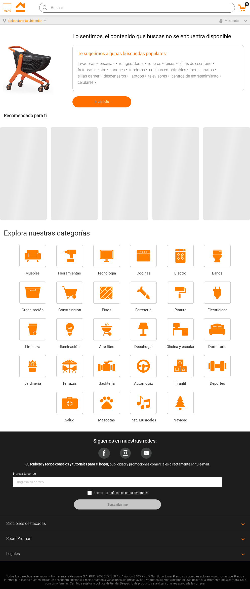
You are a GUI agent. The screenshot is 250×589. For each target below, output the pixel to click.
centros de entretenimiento (195, 76)
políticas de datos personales (128, 493)
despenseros (115, 76)
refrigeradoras (131, 63)
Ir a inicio (102, 102)
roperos (154, 63)
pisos (170, 63)
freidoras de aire (92, 70)
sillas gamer (88, 76)
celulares (86, 82)
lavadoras (86, 63)
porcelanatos (202, 70)
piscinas (107, 63)
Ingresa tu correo (24, 474)
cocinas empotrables (167, 70)
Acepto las (121, 493)
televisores (157, 76)
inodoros (137, 70)
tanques (117, 70)
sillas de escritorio (196, 63)
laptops (137, 76)
